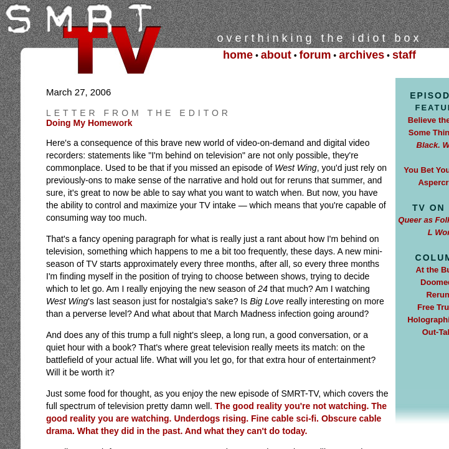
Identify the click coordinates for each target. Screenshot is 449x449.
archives (361, 55)
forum (315, 55)
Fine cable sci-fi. (285, 418)
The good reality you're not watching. (292, 406)
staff (404, 55)
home (238, 55)
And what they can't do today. (246, 431)
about (276, 55)
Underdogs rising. (212, 418)
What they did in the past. (131, 431)
